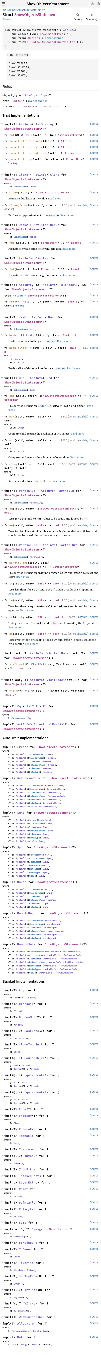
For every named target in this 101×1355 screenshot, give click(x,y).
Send (21, 813)
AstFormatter (68, 135)
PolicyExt (27, 1209)
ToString (26, 1263)
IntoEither (28, 1169)
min (11, 440)
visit (13, 690)
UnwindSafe (26, 944)
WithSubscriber (32, 1317)
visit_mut (16, 664)
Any (21, 990)
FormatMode (74, 159)
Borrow (24, 1004)
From (22, 1109)
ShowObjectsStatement (48, 4)
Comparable (33, 1058)
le (11, 600)
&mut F (73, 301)
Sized (21, 362)
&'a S (54, 1229)
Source (7, 19)
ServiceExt (28, 1243)
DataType (34, 771)
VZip (28, 1303)
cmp (11, 395)
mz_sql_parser (11, 10)
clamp (13, 464)
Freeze (22, 747)
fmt (11, 135)
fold (12, 301)
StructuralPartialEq (51, 724)
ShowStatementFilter (59, 42)
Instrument (28, 1149)
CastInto (31, 1031)
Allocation (26, 1323)
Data (21, 1337)
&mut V (24, 668)
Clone (23, 175)
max (11, 416)
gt (11, 617)
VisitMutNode (57, 653)
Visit (28, 690)
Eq (19, 706)
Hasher (31, 335)
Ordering (11, 399)
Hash (22, 317)
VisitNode (54, 680)
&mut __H (69, 335)
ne (11, 525)
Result (76, 242)
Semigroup (40, 1229)
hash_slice (17, 347)
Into (28, 1156)
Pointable (27, 1202)
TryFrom (30, 1276)
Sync (21, 847)
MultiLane (20, 1310)
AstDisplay (44, 124)
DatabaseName (37, 764)
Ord (21, 378)
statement (39, 10)
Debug (23, 225)
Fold (26, 301)
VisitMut (37, 664)
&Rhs (41, 525)
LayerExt (26, 1182)
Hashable (26, 1136)
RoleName (34, 768)
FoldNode (66, 285)
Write (25, 135)
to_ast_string (20, 159)
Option (33, 37)
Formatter (48, 242)
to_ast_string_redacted (27, 153)
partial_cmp (18, 562)
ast (23, 10)
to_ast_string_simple (26, 141)
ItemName (34, 761)
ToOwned (25, 1249)
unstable (82, 205)
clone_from (17, 205)
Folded (18, 295)
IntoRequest (29, 1176)
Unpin (21, 882)
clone (13, 192)
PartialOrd (28, 545)
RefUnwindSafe (29, 778)
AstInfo (69, 29)
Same (22, 1222)
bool (7, 512)
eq (11, 508)
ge (11, 633)
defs (29, 10)
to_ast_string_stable (26, 147)
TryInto (30, 1290)
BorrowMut (27, 1017)
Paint (23, 1189)
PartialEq (27, 491)
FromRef (25, 1116)
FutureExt (27, 1129)
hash (12, 335)
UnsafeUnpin (27, 913)
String (66, 141)
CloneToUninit (31, 1044)
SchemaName (53, 37)
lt (11, 583)
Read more (54, 198)
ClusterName (36, 757)
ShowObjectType (51, 33)
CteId (32, 806)
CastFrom (19, 1038)
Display (41, 258)
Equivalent (33, 1075)
